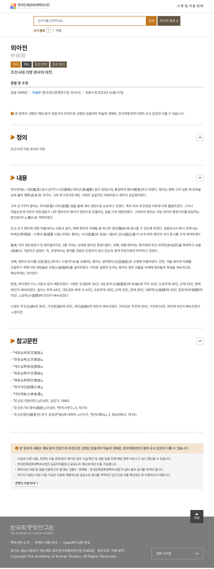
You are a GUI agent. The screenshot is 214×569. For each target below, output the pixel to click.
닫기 (200, 138)
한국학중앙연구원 (32, 530)
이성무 (36, 94)
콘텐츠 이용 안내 (25, 484)
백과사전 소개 (20, 544)
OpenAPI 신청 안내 (76, 544)
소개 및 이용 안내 (190, 7)
